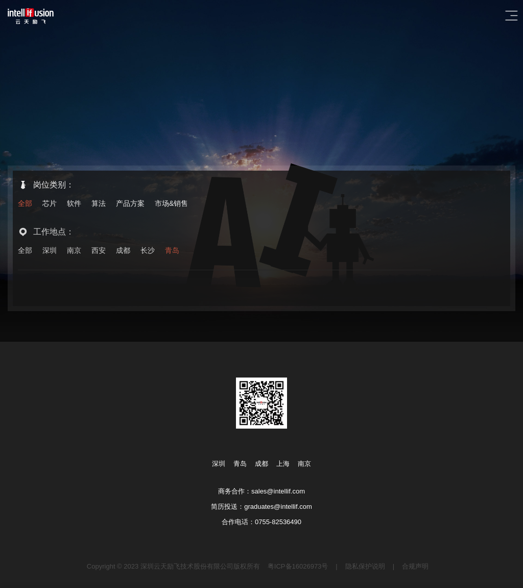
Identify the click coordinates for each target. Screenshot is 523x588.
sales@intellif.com (278, 491)
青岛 (172, 251)
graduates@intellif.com (278, 506)
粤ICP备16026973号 (298, 566)
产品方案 (130, 203)
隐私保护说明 (365, 566)
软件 (74, 203)
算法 (98, 203)
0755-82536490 (278, 522)
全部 (25, 203)
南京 (74, 251)
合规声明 (415, 566)
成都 (123, 251)
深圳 (49, 251)
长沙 (147, 251)
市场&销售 (171, 203)
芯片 (49, 203)
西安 (98, 251)
